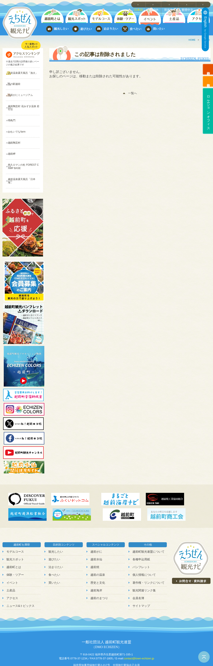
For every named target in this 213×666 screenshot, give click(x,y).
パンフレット (141, 545)
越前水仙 (96, 537)
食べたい (54, 552)
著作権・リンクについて (149, 560)
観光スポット (15, 537)
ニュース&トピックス (20, 583)
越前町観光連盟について (149, 529)
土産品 (10, 568)
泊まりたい (55, 545)
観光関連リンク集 (144, 568)
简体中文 (172, 4)
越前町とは (13, 545)
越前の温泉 (97, 552)
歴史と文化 (97, 560)
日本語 (141, 4)
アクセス (12, 575)
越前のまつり (99, 575)
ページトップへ (204, 657)
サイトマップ (141, 583)
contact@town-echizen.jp (139, 636)
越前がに (96, 529)
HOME (192, 40)
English (156, 4)
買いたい (54, 560)
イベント (12, 560)
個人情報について (144, 552)
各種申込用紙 (141, 537)
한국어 (204, 4)
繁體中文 (188, 4)
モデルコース (15, 529)
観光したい (55, 529)
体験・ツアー (15, 552)
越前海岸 (96, 568)
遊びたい (54, 537)
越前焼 (94, 545)
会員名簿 (138, 575)
